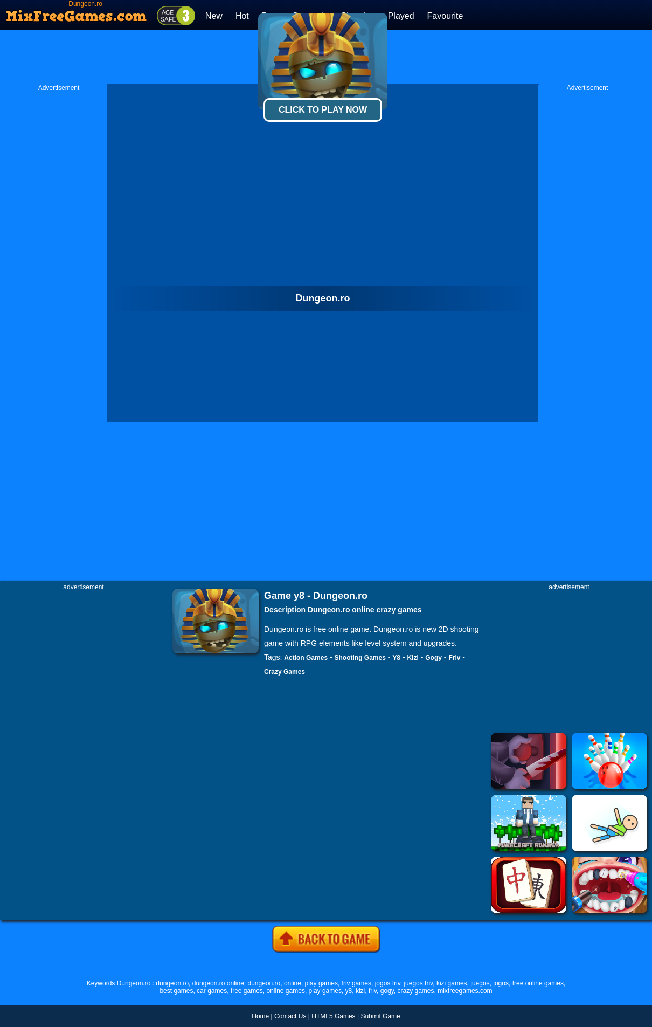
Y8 (396, 657)
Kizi (412, 657)
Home (260, 1016)
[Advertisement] (59, 254)
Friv (454, 657)
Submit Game (380, 1016)
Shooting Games (360, 657)
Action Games (306, 657)
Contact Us (290, 1016)
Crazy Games (284, 672)
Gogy (433, 657)
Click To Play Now (323, 109)
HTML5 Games (333, 1016)
